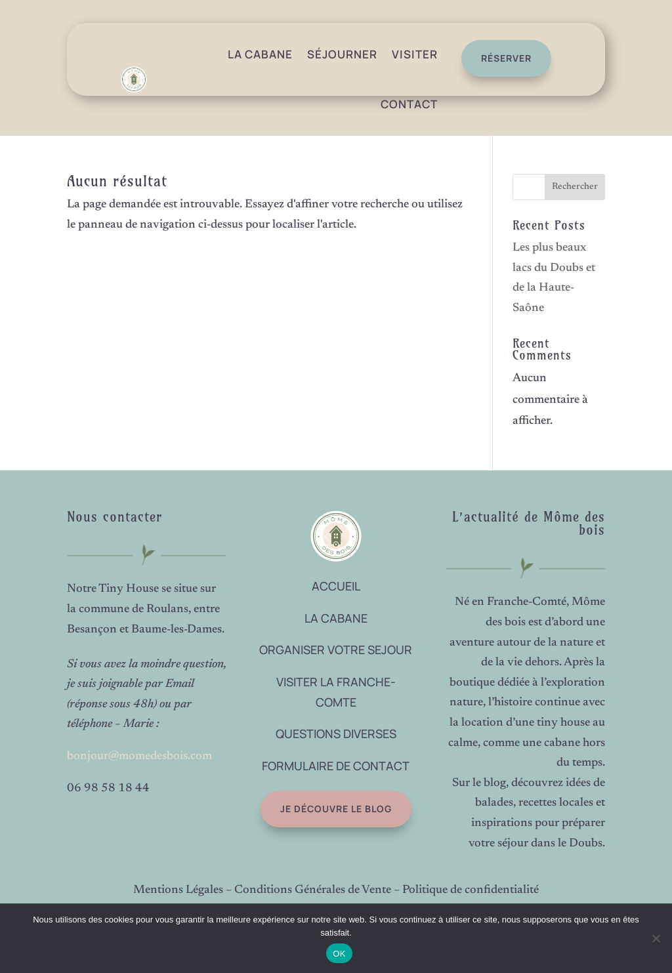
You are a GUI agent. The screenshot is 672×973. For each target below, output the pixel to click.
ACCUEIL (336, 586)
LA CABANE (336, 618)
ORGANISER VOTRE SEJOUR (335, 649)
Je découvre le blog (310, 808)
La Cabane (260, 54)
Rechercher (575, 187)
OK (339, 954)
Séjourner (342, 54)
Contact (409, 104)
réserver (500, 58)
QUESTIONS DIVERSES (336, 733)
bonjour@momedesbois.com (139, 756)
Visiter (415, 54)
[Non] (655, 938)
